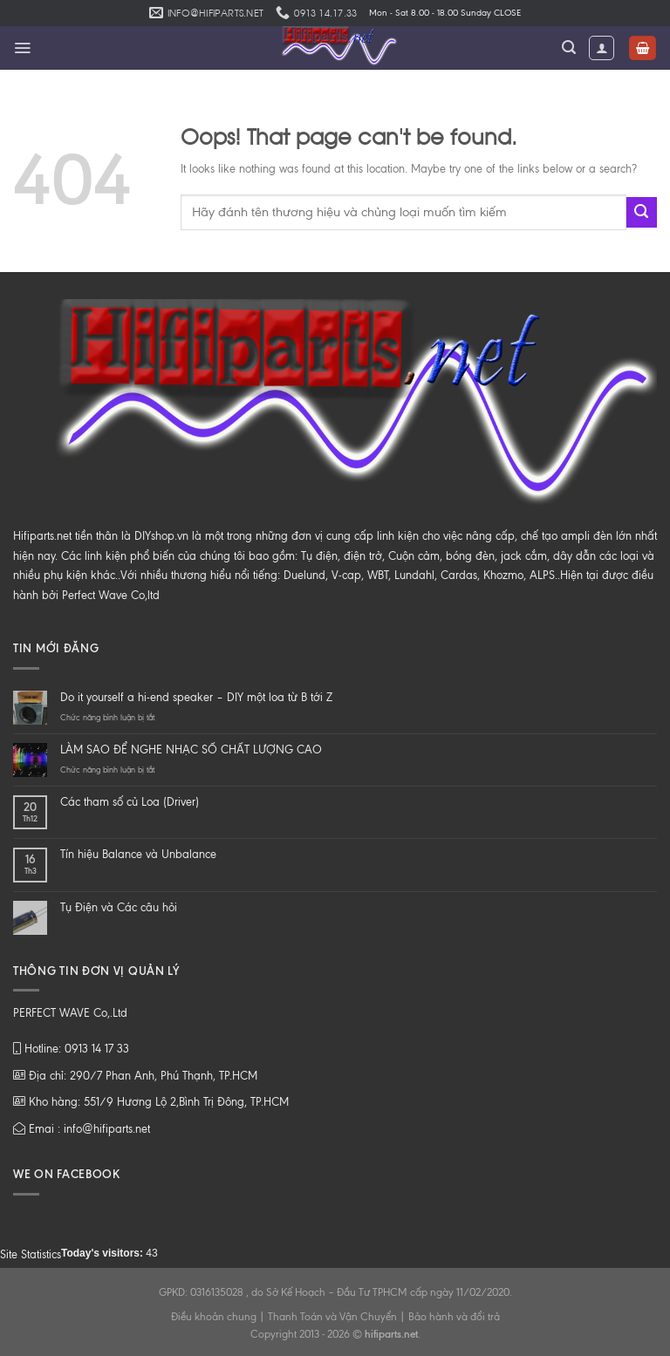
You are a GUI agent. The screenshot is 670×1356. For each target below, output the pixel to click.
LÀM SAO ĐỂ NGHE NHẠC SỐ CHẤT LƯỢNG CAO (191, 749)
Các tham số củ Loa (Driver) (129, 801)
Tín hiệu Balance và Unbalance (138, 854)
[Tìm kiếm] (569, 48)
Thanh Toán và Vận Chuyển (332, 1317)
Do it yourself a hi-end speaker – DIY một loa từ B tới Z (196, 697)
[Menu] (22, 48)
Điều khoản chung (213, 1317)
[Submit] (641, 212)
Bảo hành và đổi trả (454, 1317)
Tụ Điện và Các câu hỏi (118, 907)
